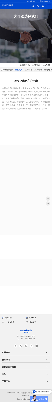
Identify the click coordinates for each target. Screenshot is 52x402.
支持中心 (6, 381)
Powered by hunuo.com (26, 399)
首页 (24, 65)
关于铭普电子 (7, 69)
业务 (4, 374)
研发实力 (46, 65)
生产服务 (28, 69)
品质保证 (38, 69)
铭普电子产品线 (7, 6)
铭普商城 (31, 1)
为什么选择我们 (34, 65)
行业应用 (6, 359)
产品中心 (6, 352)
